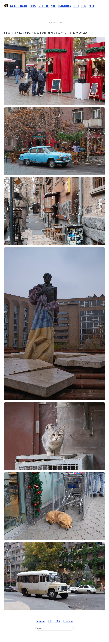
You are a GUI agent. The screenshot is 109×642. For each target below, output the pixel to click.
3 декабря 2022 (54, 22)
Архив (91, 5)
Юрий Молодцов (18, 5)
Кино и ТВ (43, 5)
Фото (76, 5)
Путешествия (64, 5)
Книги (53, 5)
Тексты (33, 5)
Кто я (83, 5)
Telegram (40, 621)
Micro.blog (68, 621)
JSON (57, 621)
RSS (50, 621)
